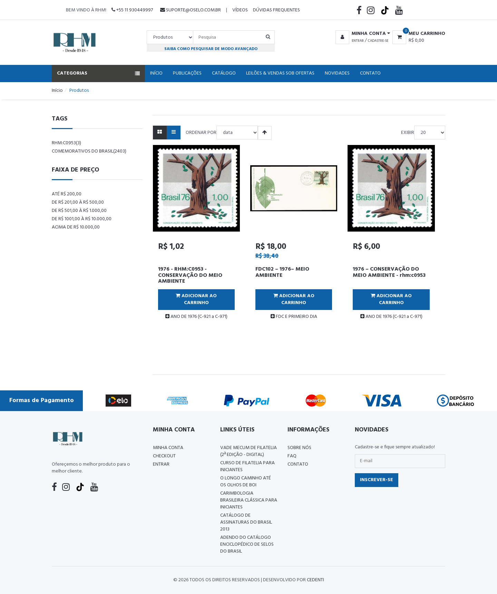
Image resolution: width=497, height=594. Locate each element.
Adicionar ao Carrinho (196, 299)
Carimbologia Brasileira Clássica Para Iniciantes (248, 500)
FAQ (292, 456)
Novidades (337, 73)
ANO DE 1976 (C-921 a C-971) (196, 317)
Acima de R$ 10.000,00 (76, 227)
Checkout (164, 456)
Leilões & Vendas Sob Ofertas (280, 73)
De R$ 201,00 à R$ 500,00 (78, 202)
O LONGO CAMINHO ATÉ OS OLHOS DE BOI (245, 481)
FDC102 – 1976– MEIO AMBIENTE (282, 272)
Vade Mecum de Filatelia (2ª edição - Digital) (248, 451)
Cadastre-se (378, 40)
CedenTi (315, 580)
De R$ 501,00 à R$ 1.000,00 (79, 211)
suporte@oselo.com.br (190, 10)
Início (156, 73)
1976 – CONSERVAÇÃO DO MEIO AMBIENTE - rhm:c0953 (389, 272)
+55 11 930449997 (132, 10)
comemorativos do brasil (89, 151)
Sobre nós (299, 448)
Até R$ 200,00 (66, 194)
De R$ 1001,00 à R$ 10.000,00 (81, 219)
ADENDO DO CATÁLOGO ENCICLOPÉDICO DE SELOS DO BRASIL (247, 544)
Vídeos (240, 10)
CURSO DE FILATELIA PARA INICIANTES (247, 466)
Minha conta (168, 448)
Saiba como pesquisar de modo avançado (210, 49)
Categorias (98, 73)
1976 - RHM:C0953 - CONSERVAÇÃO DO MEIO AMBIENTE (190, 275)
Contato (370, 73)
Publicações (187, 73)
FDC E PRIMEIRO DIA (294, 317)
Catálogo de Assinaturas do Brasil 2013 (246, 522)
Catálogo (224, 73)
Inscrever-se (376, 480)
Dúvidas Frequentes (276, 10)
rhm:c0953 (66, 143)
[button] (361, 33)
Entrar (358, 40)
